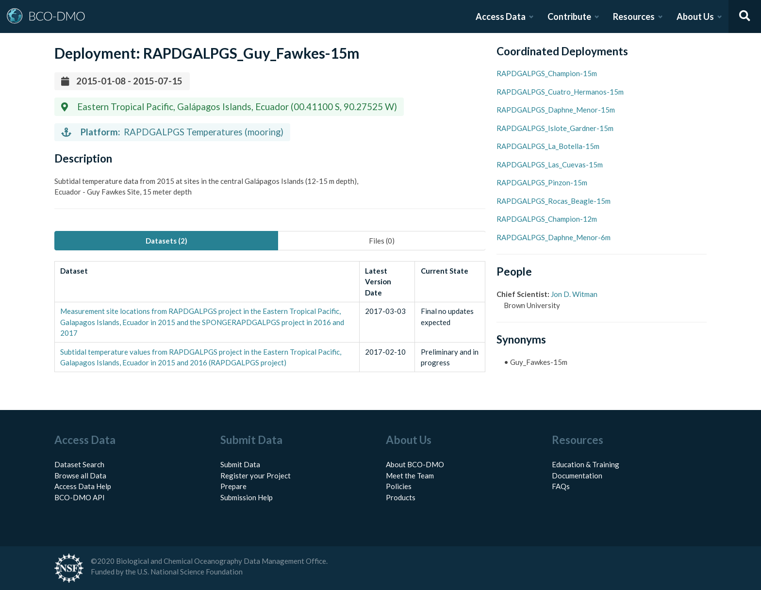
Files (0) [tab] (382, 240)
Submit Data (240, 464)
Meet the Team (410, 475)
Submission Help (246, 497)
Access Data (501, 16)
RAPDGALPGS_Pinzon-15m (541, 182)
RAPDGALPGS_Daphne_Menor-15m (555, 109)
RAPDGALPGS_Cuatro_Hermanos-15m (560, 91)
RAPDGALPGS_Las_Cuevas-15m (549, 164)
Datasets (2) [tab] (166, 240)
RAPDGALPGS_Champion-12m (546, 218)
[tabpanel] (269, 316)
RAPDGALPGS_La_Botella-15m (547, 146)
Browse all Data (80, 475)
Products (400, 497)
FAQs (561, 486)
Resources (634, 16)
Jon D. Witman (574, 294)
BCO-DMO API (79, 497)
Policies (399, 486)
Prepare (233, 486)
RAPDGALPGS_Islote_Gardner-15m (554, 128)
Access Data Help (82, 486)
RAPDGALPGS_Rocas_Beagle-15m (553, 201)
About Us (695, 16)
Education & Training (585, 464)
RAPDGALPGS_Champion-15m (546, 73)
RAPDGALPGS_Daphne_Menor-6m (553, 237)
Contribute (569, 16)
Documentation (577, 475)
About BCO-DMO (415, 464)
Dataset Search (79, 464)
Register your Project (255, 475)
